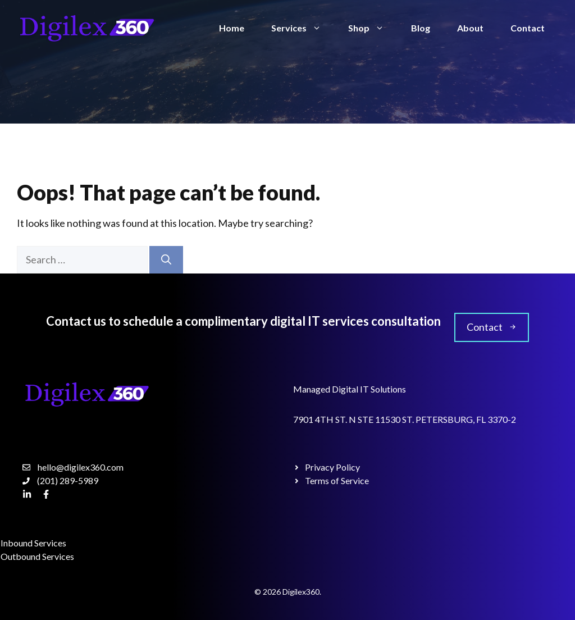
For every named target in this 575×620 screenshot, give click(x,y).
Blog (420, 27)
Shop (373, 28)
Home (231, 27)
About (470, 27)
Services (303, 28)
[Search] (166, 259)
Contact (527, 27)
